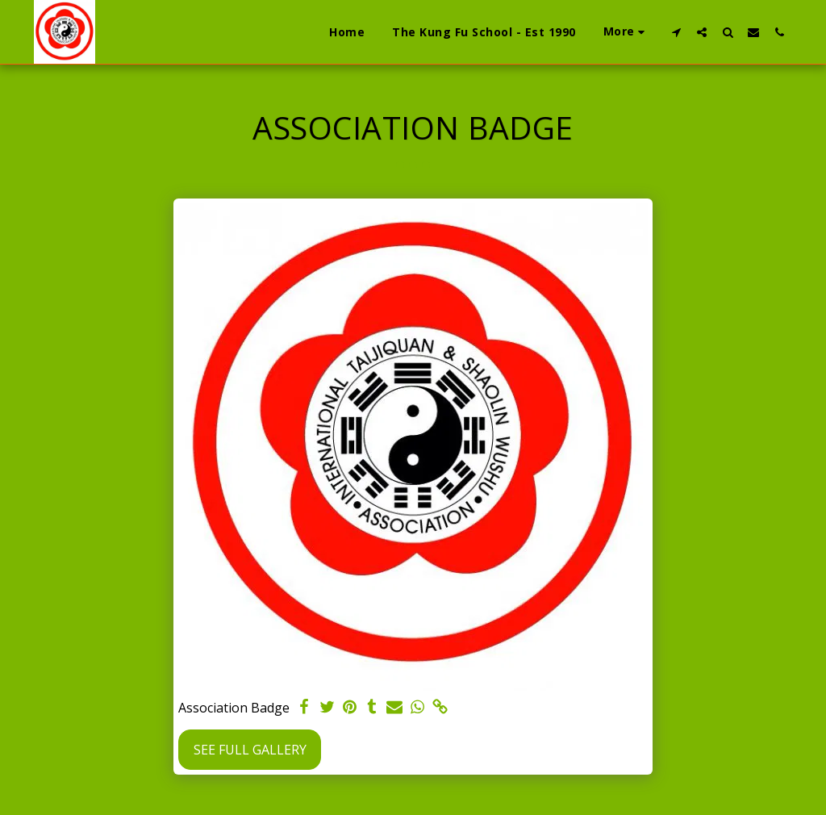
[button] (676, 32)
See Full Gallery (250, 750)
